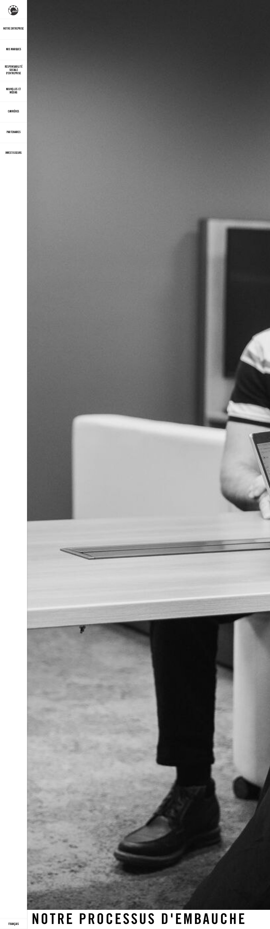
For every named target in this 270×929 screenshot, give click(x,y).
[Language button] (13, 924)
